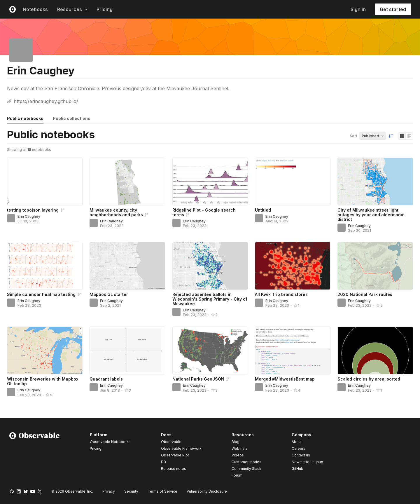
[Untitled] (292, 181)
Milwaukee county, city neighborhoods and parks (116, 212)
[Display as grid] (401, 135)
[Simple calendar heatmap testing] (45, 266)
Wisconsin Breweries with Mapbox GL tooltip (42, 381)
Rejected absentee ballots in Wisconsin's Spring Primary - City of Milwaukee (209, 299)
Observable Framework (181, 448)
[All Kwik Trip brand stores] (292, 266)
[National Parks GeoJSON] (210, 350)
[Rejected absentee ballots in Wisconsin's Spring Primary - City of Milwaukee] (210, 266)
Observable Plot (175, 455)
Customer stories (246, 462)
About (297, 442)
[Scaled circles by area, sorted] (375, 350)
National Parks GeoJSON (198, 378)
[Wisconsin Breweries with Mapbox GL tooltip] (45, 350)
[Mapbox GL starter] (127, 266)
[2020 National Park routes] (375, 266)
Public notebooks (25, 118)
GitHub (297, 468)
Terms (162, 491)
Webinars (240, 448)
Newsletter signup (307, 462)
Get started (393, 9)
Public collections (71, 118)
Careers (298, 448)
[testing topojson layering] (45, 181)
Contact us (301, 455)
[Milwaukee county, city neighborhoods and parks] (127, 181)
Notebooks (35, 9)
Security (131, 491)
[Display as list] (409, 135)
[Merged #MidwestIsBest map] (292, 350)
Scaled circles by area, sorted (368, 378)
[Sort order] (391, 136)
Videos (238, 455)
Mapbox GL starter (109, 294)
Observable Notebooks (110, 442)
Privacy (108, 491)
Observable (171, 442)
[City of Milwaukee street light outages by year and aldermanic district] (375, 181)
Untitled (263, 209)
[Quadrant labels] (127, 350)
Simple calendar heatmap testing (41, 294)
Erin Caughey (29, 216)
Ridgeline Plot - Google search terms (204, 212)
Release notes (173, 468)
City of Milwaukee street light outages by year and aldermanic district (371, 214)
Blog (235, 442)
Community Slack (246, 468)
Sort (353, 136)
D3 (163, 462)
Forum (237, 475)
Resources (72, 9)
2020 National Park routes (364, 294)
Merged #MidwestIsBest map (285, 378)
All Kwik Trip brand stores (281, 294)
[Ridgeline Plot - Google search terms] (210, 181)
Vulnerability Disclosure (207, 491)
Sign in (358, 9)
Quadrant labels (106, 378)
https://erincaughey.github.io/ (46, 101)
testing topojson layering (33, 209)
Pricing (105, 9)
